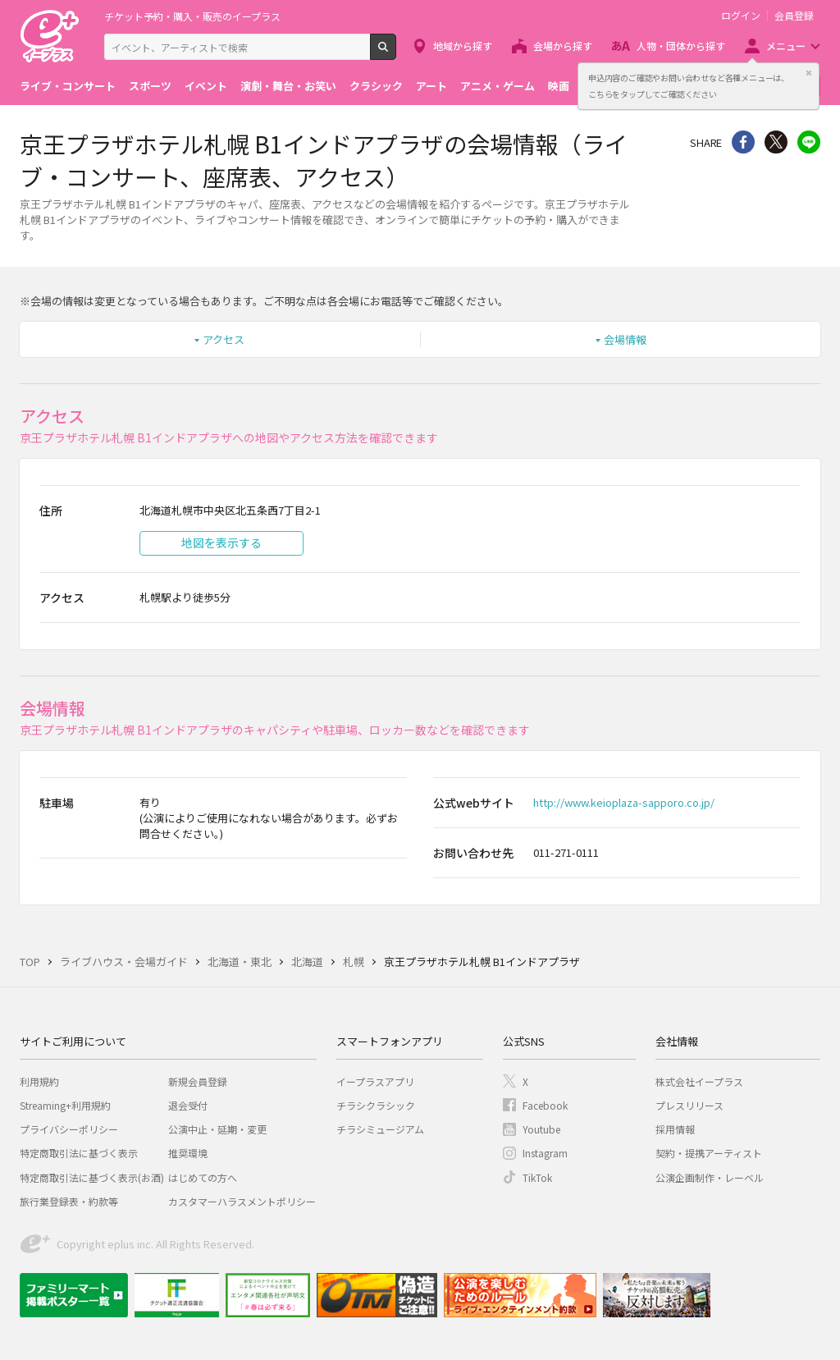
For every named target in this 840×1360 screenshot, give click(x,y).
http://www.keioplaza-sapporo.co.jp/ (623, 802)
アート (431, 86)
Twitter (776, 142)
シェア (743, 142)
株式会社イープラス (699, 1081)
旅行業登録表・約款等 (69, 1201)
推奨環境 (188, 1153)
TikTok (537, 1177)
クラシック (376, 86)
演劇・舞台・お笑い (288, 86)
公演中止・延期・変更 (217, 1129)
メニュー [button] (786, 46)
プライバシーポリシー (69, 1129)
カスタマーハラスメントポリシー (242, 1201)
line (808, 142)
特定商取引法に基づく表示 (79, 1153)
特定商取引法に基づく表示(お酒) (92, 1177)
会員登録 (794, 15)
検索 (395, 53)
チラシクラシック (375, 1105)
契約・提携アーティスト (708, 1153)
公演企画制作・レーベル (709, 1177)
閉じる (808, 73)
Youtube (541, 1129)
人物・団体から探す (681, 46)
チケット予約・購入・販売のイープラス (192, 16)
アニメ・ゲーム (497, 86)
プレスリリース (689, 1105)
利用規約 (39, 1081)
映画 (558, 86)
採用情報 (675, 1129)
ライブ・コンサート (68, 86)
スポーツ (150, 86)
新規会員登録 (197, 1081)
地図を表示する (221, 542)
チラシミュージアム (380, 1129)
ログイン (740, 15)
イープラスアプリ (375, 1081)
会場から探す (562, 46)
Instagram (545, 1153)
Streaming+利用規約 (65, 1105)
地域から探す (462, 46)
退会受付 (188, 1105)
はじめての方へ (202, 1177)
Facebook (545, 1105)
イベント (206, 86)
